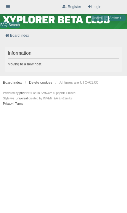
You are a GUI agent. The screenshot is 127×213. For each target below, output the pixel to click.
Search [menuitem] (14, 25)
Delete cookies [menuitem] (40, 82)
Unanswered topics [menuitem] (100, 18)
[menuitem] (8, 103)
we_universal (19, 98)
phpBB (24, 93)
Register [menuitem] (71, 6)
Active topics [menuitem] (117, 18)
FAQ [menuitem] (3, 25)
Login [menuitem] (94, 6)
